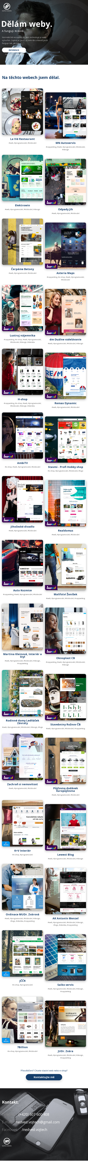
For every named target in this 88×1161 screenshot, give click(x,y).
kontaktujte (20, 54)
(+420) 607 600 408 (34, 1114)
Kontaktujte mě (44, 1077)
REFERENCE (14, 50)
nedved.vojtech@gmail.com (38, 1122)
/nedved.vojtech (34, 1130)
